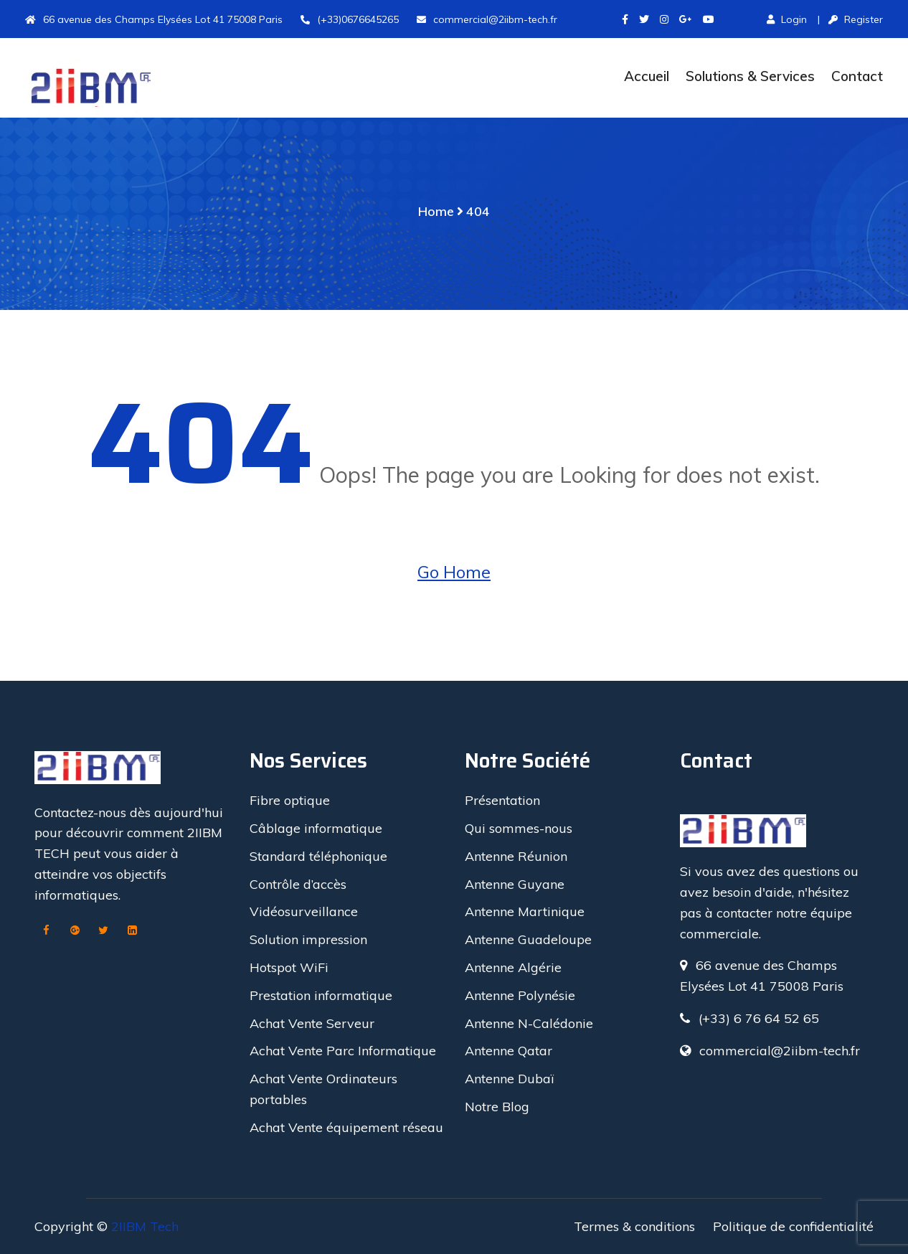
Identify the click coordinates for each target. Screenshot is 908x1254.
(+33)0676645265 (350, 19)
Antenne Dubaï (509, 1078)
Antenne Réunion (516, 856)
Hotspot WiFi (289, 967)
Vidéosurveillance (304, 911)
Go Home (454, 572)
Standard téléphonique (318, 856)
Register (855, 19)
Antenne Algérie (513, 967)
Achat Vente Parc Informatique (343, 1050)
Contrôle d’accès (298, 884)
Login (787, 19)
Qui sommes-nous (518, 828)
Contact (857, 76)
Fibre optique (290, 800)
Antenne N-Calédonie (529, 1023)
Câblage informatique (316, 828)
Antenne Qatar (508, 1050)
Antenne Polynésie (520, 995)
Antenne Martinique (525, 911)
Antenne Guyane (514, 884)
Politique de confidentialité (793, 1226)
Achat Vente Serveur (312, 1023)
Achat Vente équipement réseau (346, 1127)
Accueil (646, 76)
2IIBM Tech (145, 1226)
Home (436, 211)
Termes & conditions (634, 1226)
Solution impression (308, 939)
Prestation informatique (321, 995)
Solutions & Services (750, 76)
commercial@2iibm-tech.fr (487, 19)
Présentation (502, 800)
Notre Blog (497, 1106)
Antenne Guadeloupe (528, 939)
